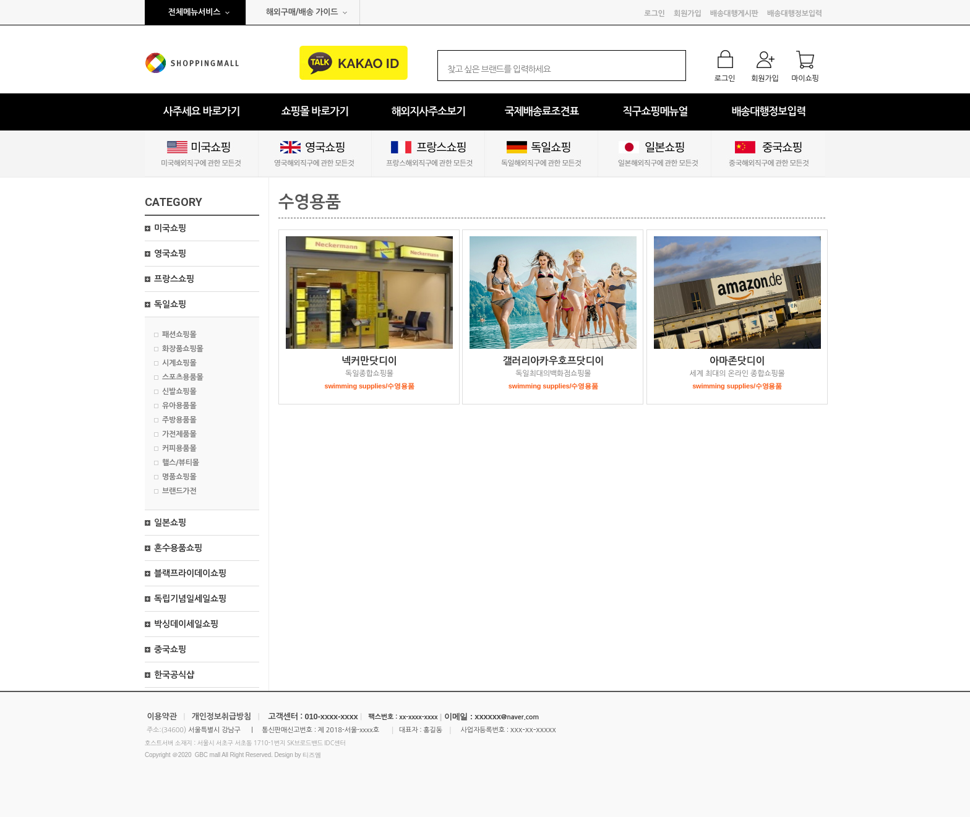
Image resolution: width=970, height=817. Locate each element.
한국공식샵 (174, 674)
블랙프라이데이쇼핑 (190, 573)
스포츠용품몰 (183, 377)
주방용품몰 (179, 420)
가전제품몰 (179, 434)
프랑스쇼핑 (174, 279)
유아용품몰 (179, 405)
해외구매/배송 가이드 (302, 12)
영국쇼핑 (170, 253)
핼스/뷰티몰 (180, 462)
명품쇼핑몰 (179, 477)
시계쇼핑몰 (179, 363)
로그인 (654, 13)
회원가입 (687, 13)
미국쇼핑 (170, 228)
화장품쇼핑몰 (183, 349)
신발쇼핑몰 (179, 391)
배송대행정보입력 (794, 13)
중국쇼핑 (170, 649)
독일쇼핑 (170, 304)
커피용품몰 (179, 448)
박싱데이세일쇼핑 (186, 624)
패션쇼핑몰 (179, 334)
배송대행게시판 (734, 13)
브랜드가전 (179, 491)
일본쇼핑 (170, 522)
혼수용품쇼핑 (178, 548)
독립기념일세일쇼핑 (190, 598)
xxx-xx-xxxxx (533, 729)
